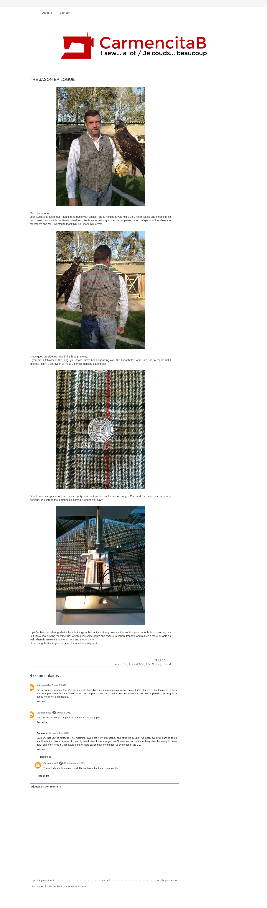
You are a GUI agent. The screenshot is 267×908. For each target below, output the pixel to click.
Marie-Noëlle (44, 685)
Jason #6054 (136, 664)
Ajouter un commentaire (46, 786)
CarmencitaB (44, 712)
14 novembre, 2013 (59, 733)
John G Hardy (154, 664)
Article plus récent (43, 880)
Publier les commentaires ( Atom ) (67, 886)
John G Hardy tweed (65, 220)
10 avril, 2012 (64, 712)
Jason (46, 220)
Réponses (45, 756)
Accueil (47, 12)
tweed (167, 664)
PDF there (88, 639)
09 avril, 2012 (59, 685)
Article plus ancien (167, 880)
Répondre (42, 701)
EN (125, 664)
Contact (65, 12)
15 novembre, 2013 (74, 763)
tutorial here (67, 639)
